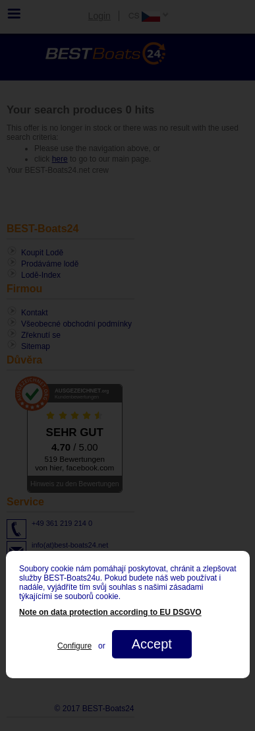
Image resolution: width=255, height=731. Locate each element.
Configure (74, 646)
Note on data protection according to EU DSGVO (110, 612)
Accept (151, 644)
